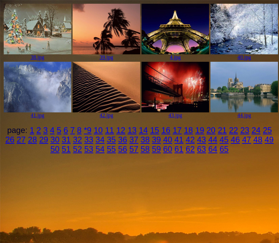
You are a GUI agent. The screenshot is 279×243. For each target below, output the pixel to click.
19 (199, 130)
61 (178, 149)
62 (190, 149)
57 (133, 149)
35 (111, 139)
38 (145, 139)
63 (201, 149)
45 (224, 139)
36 (122, 139)
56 (122, 149)
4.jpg (175, 55)
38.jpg (37, 55)
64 (213, 149)
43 (201, 139)
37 (133, 139)
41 (178, 139)
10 (98, 130)
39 (156, 139)
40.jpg (244, 55)
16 (166, 130)
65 (224, 149)
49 (269, 139)
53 (88, 149)
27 (21, 139)
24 (256, 130)
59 (156, 149)
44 (213, 139)
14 (143, 130)
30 (54, 139)
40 (167, 139)
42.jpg (106, 113)
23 (244, 130)
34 (100, 139)
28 (32, 139)
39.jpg (106, 55)
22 (233, 130)
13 (132, 130)
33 (88, 139)
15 (154, 130)
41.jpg (37, 113)
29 (43, 139)
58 (145, 149)
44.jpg (244, 113)
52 (77, 149)
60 (167, 149)
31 (66, 139)
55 (111, 149)
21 (222, 130)
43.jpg (175, 113)
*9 (88, 130)
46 (235, 139)
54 (100, 149)
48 (257, 139)
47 (246, 139)
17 (177, 130)
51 (66, 149)
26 (10, 139)
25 (267, 130)
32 (77, 139)
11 (109, 130)
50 (54, 149)
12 (120, 130)
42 (190, 139)
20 (210, 130)
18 (188, 130)
